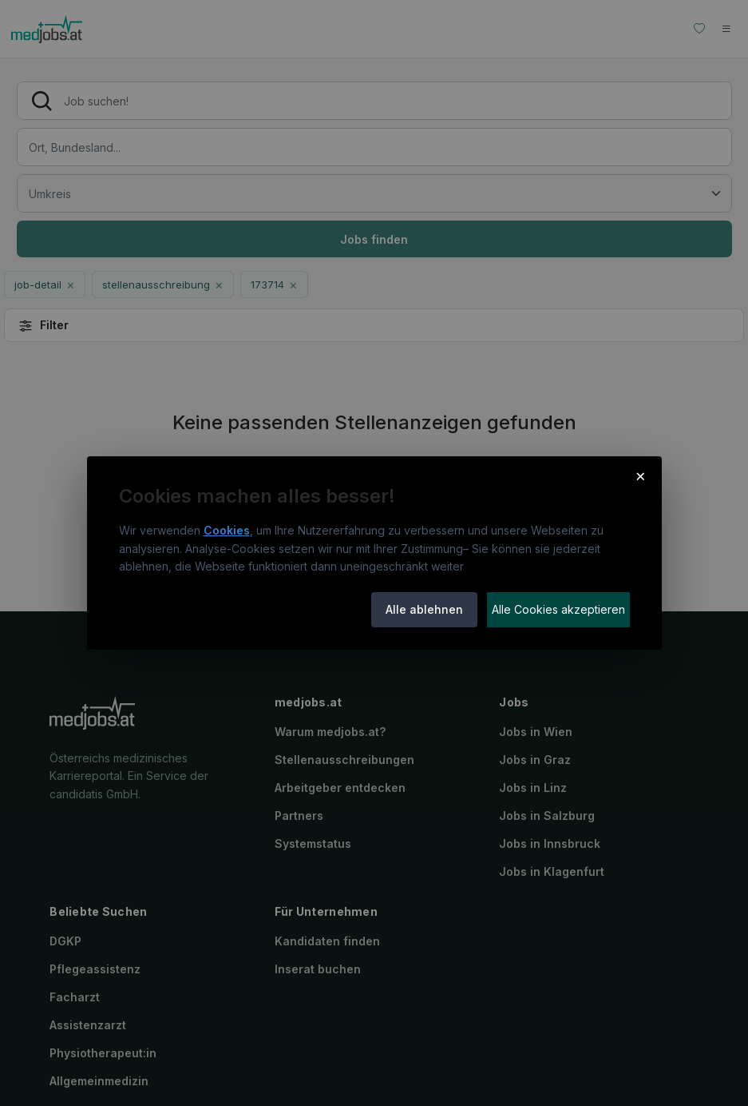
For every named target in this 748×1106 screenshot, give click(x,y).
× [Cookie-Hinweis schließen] (640, 475)
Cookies (227, 530)
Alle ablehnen (424, 609)
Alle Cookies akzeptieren (558, 609)
